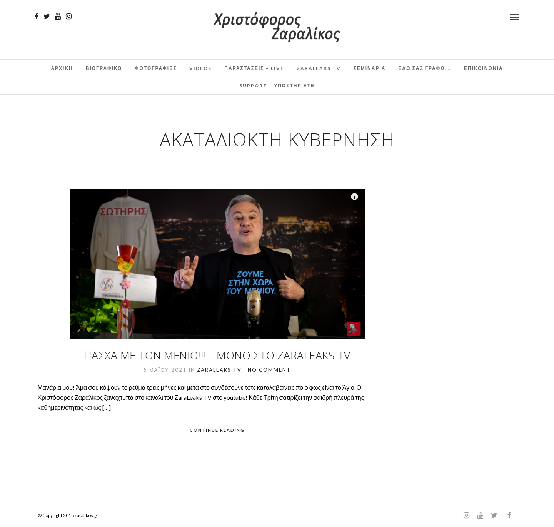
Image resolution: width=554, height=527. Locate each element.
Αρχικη (62, 68)
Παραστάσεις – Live (254, 68)
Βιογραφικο (104, 68)
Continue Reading (217, 429)
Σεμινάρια (370, 68)
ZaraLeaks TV (319, 68)
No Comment (269, 370)
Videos (200, 68)
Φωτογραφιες (156, 68)
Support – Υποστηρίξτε (277, 85)
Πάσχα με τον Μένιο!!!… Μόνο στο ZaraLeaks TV (217, 355)
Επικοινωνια (483, 68)
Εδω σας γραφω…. (424, 68)
